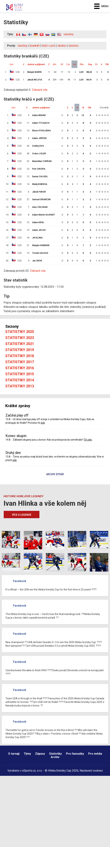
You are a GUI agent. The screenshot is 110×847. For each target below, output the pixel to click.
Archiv (55, 757)
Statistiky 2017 (19, 362)
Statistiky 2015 (19, 374)
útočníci (73, 45)
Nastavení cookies (91, 770)
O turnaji (14, 753)
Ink (74, 64)
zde (43, 422)
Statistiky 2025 (19, 332)
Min (54, 64)
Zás (68, 64)
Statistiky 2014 (19, 380)
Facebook (19, 581)
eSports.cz (29, 770)
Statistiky (55, 753)
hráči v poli (48, 45)
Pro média (95, 753)
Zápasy (40, 753)
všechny (69, 34)
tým (11, 64)
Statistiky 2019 (19, 350)
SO (96, 64)
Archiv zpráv (55, 474)
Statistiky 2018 (19, 356)
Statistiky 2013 (19, 386)
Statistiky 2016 (19, 368)
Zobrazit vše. (40, 89)
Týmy (27, 753)
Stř (61, 64)
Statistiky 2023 (19, 338)
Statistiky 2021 (19, 344)
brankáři (35, 45)
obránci (62, 45)
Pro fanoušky (75, 753)
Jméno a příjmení (36, 64)
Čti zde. (88, 439)
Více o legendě (21, 514)
